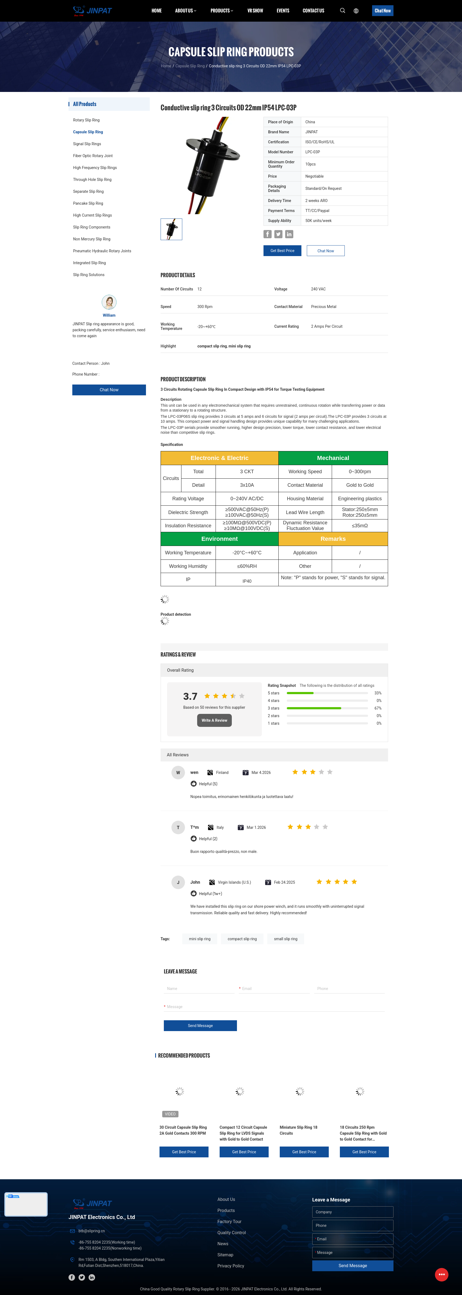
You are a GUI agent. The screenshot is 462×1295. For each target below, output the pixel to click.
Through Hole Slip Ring (92, 179)
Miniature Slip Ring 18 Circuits (298, 1130)
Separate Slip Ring (88, 191)
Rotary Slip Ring (86, 120)
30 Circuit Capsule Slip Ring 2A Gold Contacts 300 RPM (183, 1130)
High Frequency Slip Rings (95, 167)
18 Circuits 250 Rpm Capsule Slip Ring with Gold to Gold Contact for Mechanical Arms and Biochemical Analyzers (363, 1133)
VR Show (255, 10)
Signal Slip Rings (87, 144)
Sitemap (225, 1254)
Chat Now (383, 10)
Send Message (200, 1026)
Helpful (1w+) (210, 894)
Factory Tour (229, 1221)
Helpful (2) (208, 839)
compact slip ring (242, 939)
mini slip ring (199, 939)
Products (226, 1210)
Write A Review (214, 720)
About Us (226, 1199)
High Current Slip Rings (92, 215)
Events (283, 10)
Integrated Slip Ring (89, 263)
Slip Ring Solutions (89, 275)
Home (157, 10)
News (222, 1243)
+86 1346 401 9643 (116, 374)
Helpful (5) (208, 784)
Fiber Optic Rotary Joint (93, 156)
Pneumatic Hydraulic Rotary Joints (102, 251)
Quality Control (231, 1232)
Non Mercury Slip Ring (91, 239)
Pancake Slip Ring (88, 203)
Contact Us (313, 10)
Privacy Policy (230, 1265)
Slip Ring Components (91, 227)
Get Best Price (282, 251)
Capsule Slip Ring (190, 66)
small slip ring (286, 939)
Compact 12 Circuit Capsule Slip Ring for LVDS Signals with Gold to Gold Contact (243, 1133)
